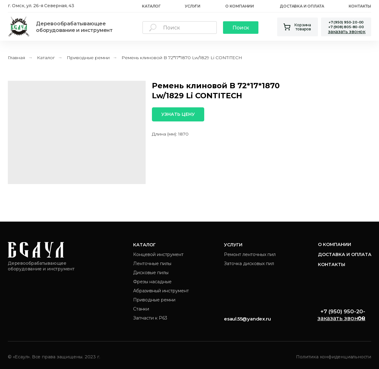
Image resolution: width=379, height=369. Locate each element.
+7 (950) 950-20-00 (346, 22)
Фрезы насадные (152, 281)
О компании (334, 244)
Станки (141, 309)
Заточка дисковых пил (249, 263)
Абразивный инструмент (161, 291)
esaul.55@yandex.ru (247, 319)
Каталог (46, 57)
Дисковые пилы (151, 272)
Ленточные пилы (152, 263)
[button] (347, 31)
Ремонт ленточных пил (250, 254)
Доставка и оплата (302, 6)
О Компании (239, 6)
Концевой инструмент (158, 254)
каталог (151, 6)
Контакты (360, 6)
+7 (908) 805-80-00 (346, 27)
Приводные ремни (88, 57)
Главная (16, 57)
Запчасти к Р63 (150, 318)
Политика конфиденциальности (333, 357)
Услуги (192, 6)
